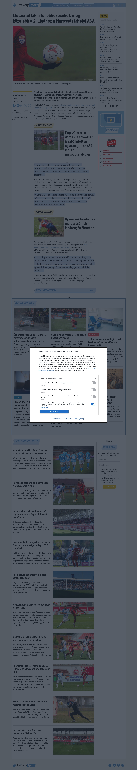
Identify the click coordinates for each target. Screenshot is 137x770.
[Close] (103, 351)
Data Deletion (57, 419)
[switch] (93, 382)
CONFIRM (54, 411)
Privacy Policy (79, 419)
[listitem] (68, 378)
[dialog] (68, 385)
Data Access (68, 419)
